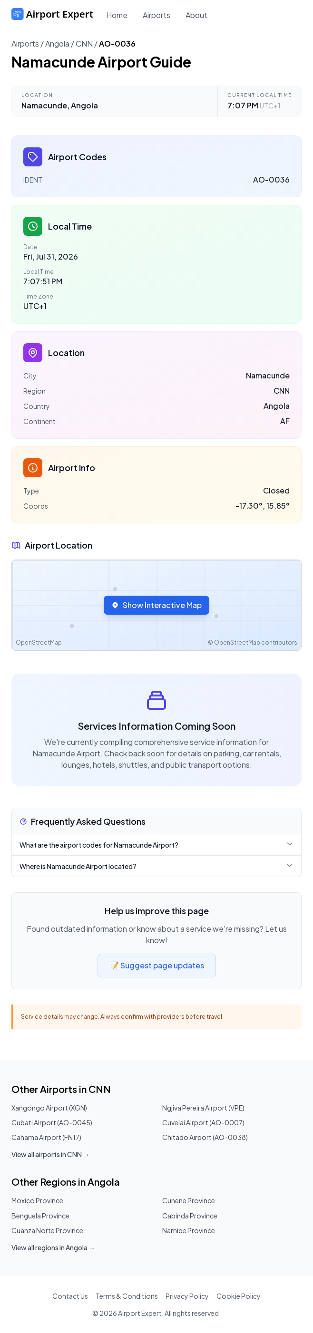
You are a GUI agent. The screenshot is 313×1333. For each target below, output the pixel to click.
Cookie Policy (238, 1296)
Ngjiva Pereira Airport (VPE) (203, 1107)
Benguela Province (40, 1215)
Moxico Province (37, 1200)
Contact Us (70, 1296)
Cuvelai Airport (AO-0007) (203, 1122)
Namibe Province (188, 1230)
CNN (84, 43)
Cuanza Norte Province (47, 1230)
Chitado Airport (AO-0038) (205, 1137)
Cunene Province (188, 1200)
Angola (57, 43)
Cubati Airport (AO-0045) (51, 1122)
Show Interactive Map (156, 605)
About (196, 15)
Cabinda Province (189, 1215)
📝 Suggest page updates (156, 965)
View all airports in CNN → (50, 1154)
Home (116, 15)
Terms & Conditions (127, 1296)
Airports (156, 15)
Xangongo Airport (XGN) (49, 1107)
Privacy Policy (187, 1296)
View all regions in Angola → (53, 1247)
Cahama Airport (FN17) (46, 1137)
